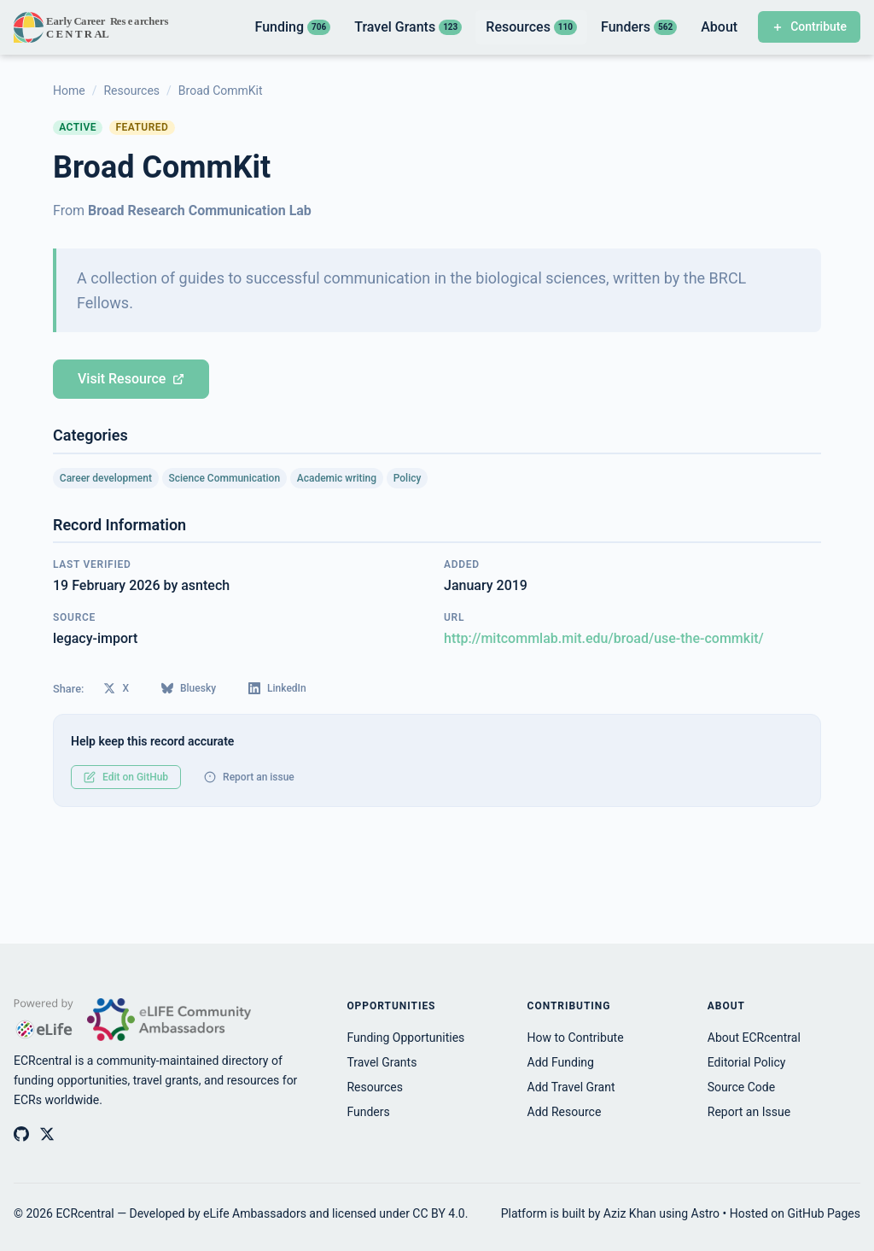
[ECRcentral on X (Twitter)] (47, 1134)
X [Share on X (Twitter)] (116, 688)
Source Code (741, 1087)
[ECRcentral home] (93, 27)
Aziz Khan (629, 1213)
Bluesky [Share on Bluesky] (188, 688)
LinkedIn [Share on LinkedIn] (277, 688)
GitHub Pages (824, 1213)
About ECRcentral (754, 1037)
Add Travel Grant (571, 1087)
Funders (368, 1112)
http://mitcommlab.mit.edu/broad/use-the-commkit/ (604, 638)
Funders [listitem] (639, 27)
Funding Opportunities (405, 1037)
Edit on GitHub (126, 777)
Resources (131, 90)
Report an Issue (749, 1112)
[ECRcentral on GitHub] (21, 1134)
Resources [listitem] (531, 27)
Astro (705, 1213)
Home (69, 90)
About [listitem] (719, 27)
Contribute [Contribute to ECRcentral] (809, 26)
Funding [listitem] (292, 27)
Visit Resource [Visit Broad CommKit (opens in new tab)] (131, 379)
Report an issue (249, 777)
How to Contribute (575, 1037)
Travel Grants (382, 1062)
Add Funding (560, 1062)
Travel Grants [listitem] (408, 27)
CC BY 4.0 (438, 1213)
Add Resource (564, 1112)
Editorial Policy (747, 1062)
